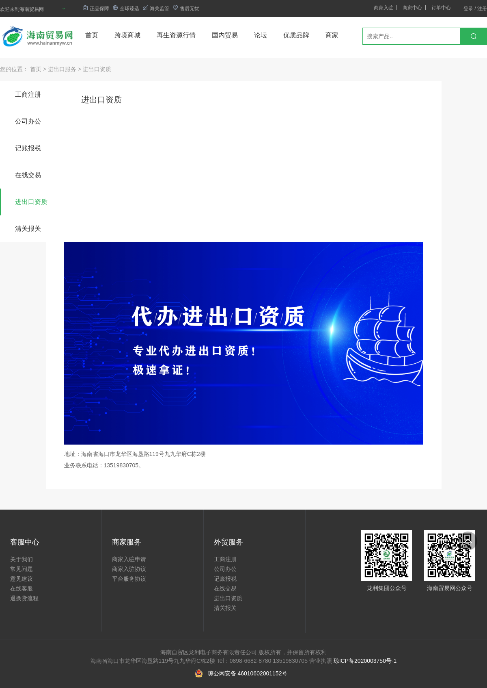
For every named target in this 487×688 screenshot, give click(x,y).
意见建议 (21, 578)
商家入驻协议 (129, 569)
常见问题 (21, 569)
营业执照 (320, 661)
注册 (482, 8)
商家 (331, 35)
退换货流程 (24, 598)
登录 (468, 8)
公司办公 (28, 121)
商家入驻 (383, 7)
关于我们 (21, 559)
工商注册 (28, 94)
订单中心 (441, 7)
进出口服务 (62, 69)
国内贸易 (225, 35)
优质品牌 (296, 35)
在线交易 (28, 174)
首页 (91, 35)
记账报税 (28, 148)
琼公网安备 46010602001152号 (248, 673)
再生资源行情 (176, 35)
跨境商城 (127, 35)
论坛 (260, 35)
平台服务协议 (129, 578)
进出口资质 (97, 69)
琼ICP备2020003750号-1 (365, 661)
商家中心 (412, 7)
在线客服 (21, 588)
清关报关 (28, 228)
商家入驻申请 (129, 559)
